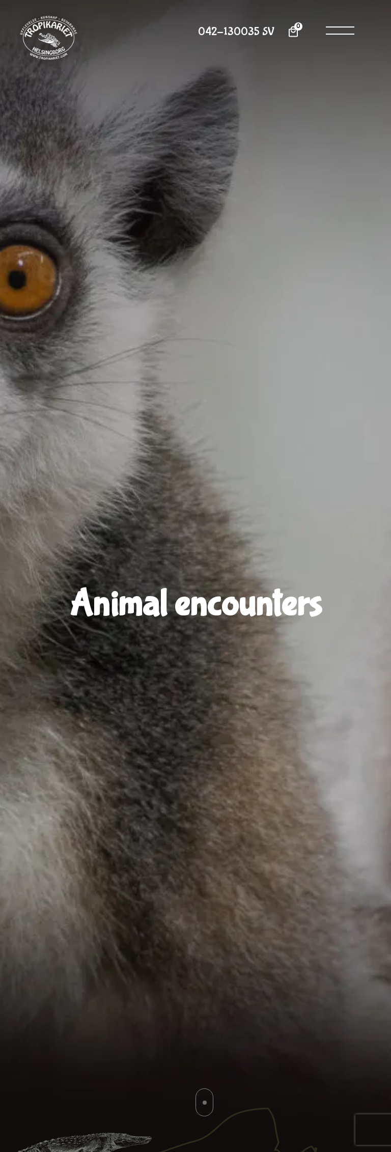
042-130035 (229, 31)
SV (268, 31)
